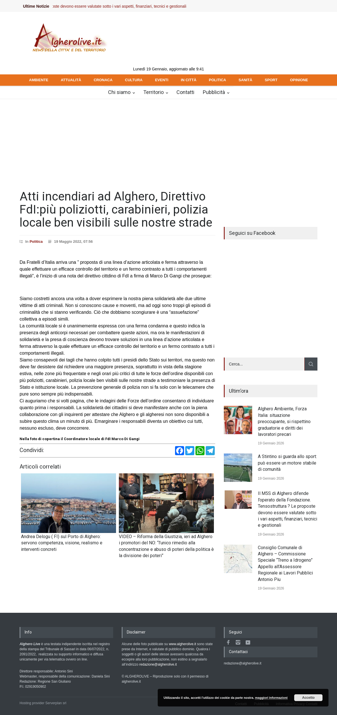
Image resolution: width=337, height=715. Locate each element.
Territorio (153, 92)
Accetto (308, 698)
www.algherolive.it (182, 644)
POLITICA (217, 80)
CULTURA (134, 80)
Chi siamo (119, 92)
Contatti (185, 92)
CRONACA (103, 80)
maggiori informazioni (271, 697)
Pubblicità (214, 92)
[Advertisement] (168, 141)
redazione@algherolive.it (158, 664)
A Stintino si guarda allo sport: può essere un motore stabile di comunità (287, 463)
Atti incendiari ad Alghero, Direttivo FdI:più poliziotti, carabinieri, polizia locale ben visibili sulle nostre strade (116, 209)
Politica (36, 241)
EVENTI (161, 80)
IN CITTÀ (188, 80)
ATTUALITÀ (71, 80)
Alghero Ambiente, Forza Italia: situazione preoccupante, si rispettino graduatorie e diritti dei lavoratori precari (284, 421)
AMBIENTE (38, 80)
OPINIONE (299, 80)
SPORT (271, 80)
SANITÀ (245, 80)
